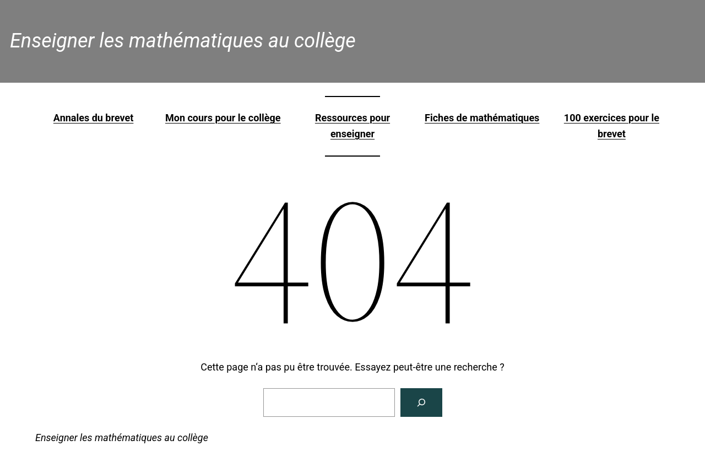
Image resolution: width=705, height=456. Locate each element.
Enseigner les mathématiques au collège (183, 40)
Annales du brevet (93, 118)
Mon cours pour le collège (223, 118)
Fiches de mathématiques (482, 118)
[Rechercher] (421, 402)
